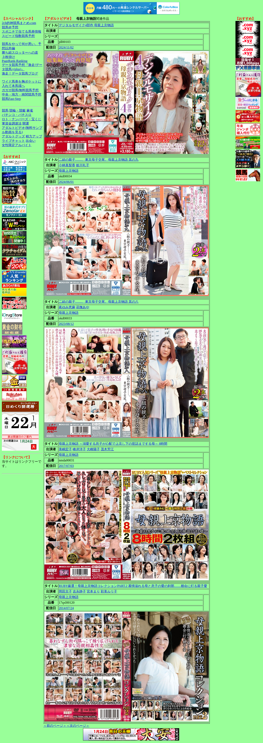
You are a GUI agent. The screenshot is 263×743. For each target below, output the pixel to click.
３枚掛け (8, 57)
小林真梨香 (67, 165)
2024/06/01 (66, 182)
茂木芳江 (107, 449)
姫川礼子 (82, 165)
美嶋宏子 (65, 449)
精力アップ (34, 136)
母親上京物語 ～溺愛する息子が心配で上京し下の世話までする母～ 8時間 (113, 443)
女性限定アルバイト (16, 145)
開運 (25, 123)
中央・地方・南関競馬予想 (21, 94)
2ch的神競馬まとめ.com (19, 23)
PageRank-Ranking (14, 61)
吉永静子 (79, 591)
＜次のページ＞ (77, 725)
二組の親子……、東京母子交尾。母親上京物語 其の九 (98, 159)
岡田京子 (65, 591)
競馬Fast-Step (11, 99)
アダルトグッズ (13, 136)
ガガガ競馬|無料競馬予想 (20, 90)
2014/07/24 (66, 608)
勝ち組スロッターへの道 (20, 52)
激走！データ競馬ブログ (20, 73)
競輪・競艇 (17, 110)
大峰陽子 (93, 449)
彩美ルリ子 (109, 591)
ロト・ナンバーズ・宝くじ (21, 119)
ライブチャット (13, 140)
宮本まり (93, 591)
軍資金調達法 (12, 123)
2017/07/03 (66, 466)
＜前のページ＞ (54, 725)
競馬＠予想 (10, 27)
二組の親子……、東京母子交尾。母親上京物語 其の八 (98, 301)
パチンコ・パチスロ (16, 115)
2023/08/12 (66, 324)
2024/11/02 (66, 47)
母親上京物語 (68, 170)
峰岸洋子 (79, 449)
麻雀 (30, 110)
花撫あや (82, 307)
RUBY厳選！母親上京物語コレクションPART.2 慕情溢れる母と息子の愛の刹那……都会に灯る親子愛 (133, 586)
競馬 (5, 110)
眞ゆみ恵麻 (67, 307)
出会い (31, 140)
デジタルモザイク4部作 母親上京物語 (86, 25)
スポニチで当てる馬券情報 (21, 31)
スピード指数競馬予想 (18, 36)
